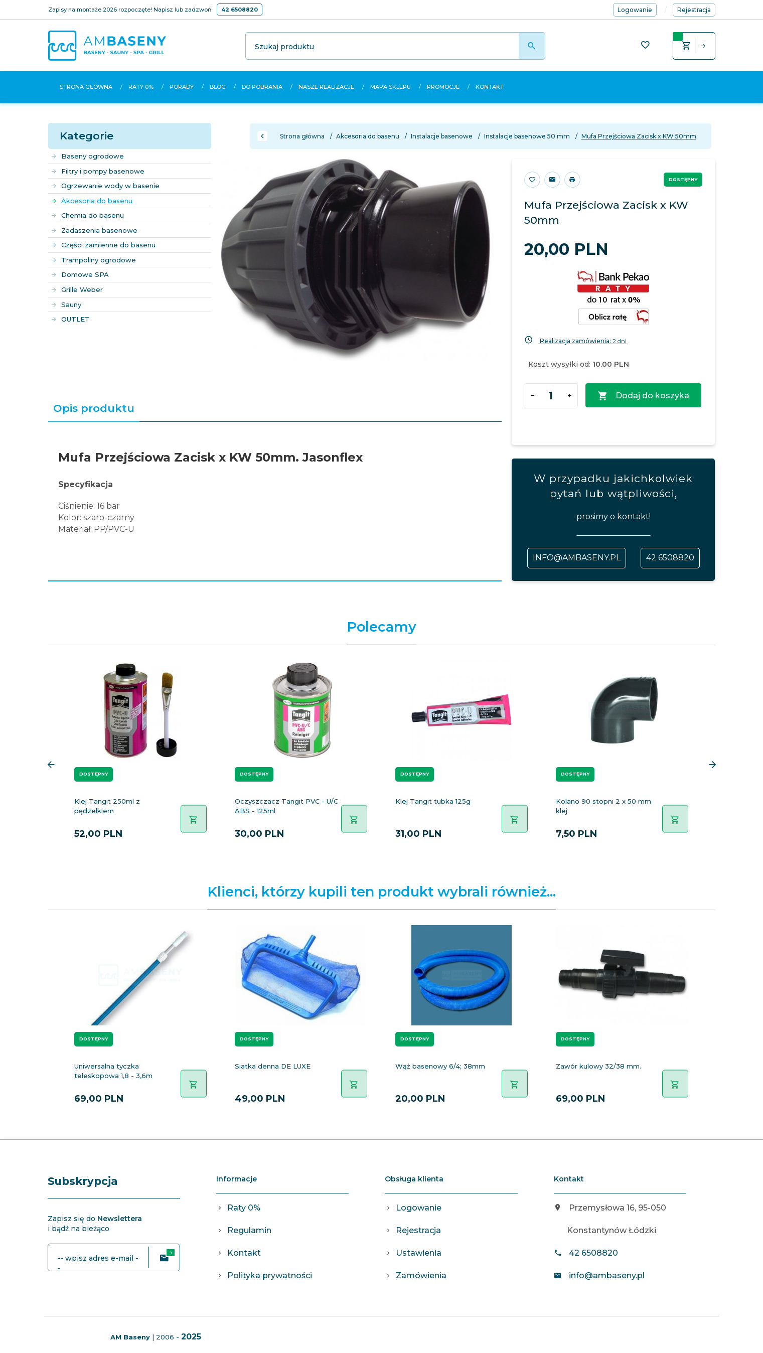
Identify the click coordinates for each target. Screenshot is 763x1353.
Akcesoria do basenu (91, 201)
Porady (182, 86)
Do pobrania (262, 86)
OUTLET (70, 319)
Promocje (443, 86)
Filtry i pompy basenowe (97, 171)
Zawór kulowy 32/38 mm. (598, 1066)
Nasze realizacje (326, 86)
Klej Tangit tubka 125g (433, 801)
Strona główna (86, 86)
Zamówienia (421, 1275)
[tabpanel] (275, 501)
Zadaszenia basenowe (94, 230)
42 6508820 (239, 9)
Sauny (66, 304)
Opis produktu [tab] (93, 408)
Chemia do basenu (87, 215)
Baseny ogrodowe (87, 156)
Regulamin (249, 1230)
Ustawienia (418, 1253)
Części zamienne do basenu (103, 245)
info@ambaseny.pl (577, 557)
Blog (218, 86)
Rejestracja (418, 1230)
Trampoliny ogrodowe (93, 260)
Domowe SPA (80, 274)
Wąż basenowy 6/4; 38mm (440, 1066)
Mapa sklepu (390, 86)
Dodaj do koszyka (643, 396)
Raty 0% (141, 86)
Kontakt (490, 86)
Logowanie (418, 1208)
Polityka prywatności (269, 1275)
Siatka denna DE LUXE (273, 1066)
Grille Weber (77, 289)
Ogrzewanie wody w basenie (105, 186)
